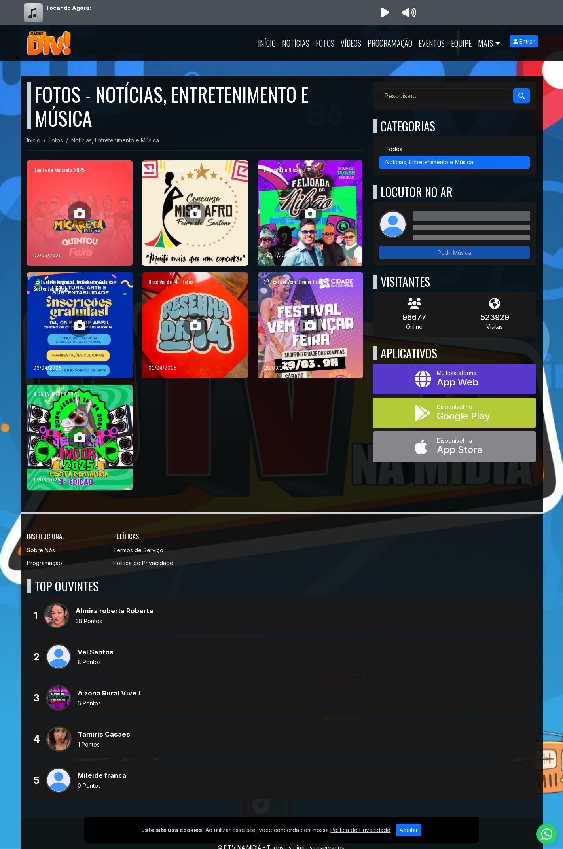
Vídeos (351, 43)
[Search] (521, 95)
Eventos (432, 43)
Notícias (295, 43)
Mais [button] (485, 43)
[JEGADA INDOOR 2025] (80, 438)
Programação (390, 43)
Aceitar (409, 829)
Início (267, 43)
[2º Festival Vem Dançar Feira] (311, 325)
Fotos (325, 43)
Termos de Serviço (138, 550)
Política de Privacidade (143, 562)
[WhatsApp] (546, 834)
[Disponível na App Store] (454, 446)
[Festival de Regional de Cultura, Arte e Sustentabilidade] (80, 325)
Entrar (524, 41)
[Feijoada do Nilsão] (311, 213)
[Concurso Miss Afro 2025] (195, 213)
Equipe (461, 43)
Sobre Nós (41, 550)
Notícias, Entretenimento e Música (429, 162)
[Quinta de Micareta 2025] (80, 213)
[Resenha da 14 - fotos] (195, 325)
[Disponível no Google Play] (454, 413)
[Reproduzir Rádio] (385, 12)
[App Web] (454, 379)
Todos (393, 149)
